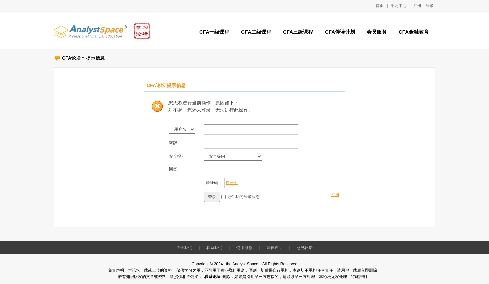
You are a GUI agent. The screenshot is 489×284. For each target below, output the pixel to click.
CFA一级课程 (214, 32)
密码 (173, 143)
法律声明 (275, 247)
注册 (417, 5)
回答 (173, 169)
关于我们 (184, 247)
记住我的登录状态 (243, 196)
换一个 (232, 182)
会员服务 (377, 32)
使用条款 (244, 247)
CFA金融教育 (414, 32)
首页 (380, 5)
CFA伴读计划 (340, 32)
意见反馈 (305, 247)
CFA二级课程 (256, 32)
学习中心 (399, 5)
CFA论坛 (71, 58)
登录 (430, 5)
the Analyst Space (242, 264)
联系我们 (214, 247)
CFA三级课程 (298, 32)
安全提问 (177, 156)
